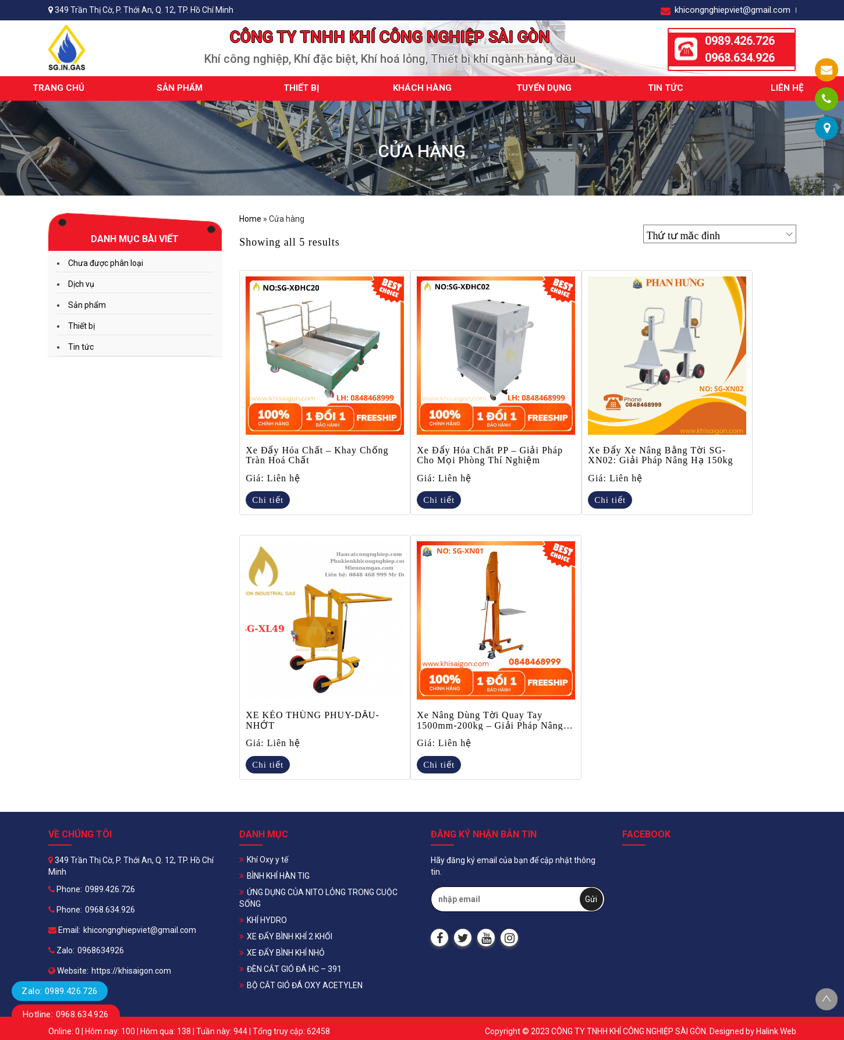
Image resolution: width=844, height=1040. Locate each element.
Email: (64, 930)
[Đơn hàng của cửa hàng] (719, 234)
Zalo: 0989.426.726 (59, 991)
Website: (68, 970)
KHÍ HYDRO (267, 920)
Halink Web (776, 1031)
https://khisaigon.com (131, 970)
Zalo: (61, 950)
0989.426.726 (740, 41)
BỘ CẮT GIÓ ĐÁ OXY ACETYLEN (305, 985)
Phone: (65, 889)
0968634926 (100, 950)
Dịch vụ (81, 284)
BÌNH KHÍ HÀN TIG (278, 876)
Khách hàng (422, 88)
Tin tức (665, 88)
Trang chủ (58, 88)
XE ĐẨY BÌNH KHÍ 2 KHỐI (289, 936)
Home (250, 218)
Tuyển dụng (544, 88)
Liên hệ (787, 88)
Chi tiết (267, 500)
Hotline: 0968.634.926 (66, 1014)
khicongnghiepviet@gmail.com (725, 10)
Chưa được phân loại (105, 263)
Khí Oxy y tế (267, 859)
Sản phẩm (180, 88)
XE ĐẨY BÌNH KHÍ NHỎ (286, 952)
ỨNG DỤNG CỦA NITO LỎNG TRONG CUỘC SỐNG (318, 898)
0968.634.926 (740, 58)
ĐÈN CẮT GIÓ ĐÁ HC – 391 (294, 969)
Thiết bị (301, 88)
